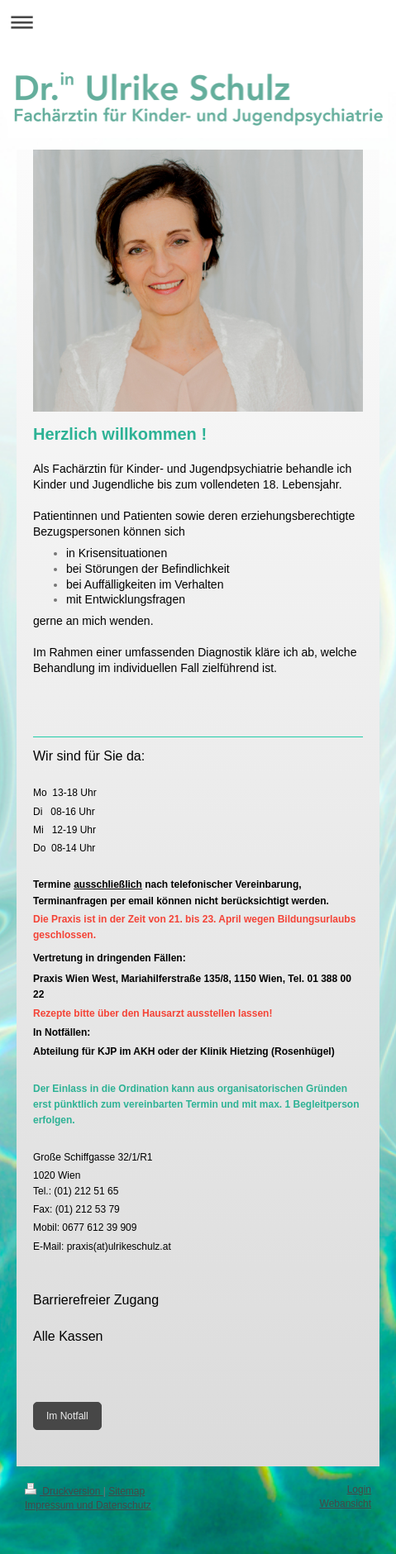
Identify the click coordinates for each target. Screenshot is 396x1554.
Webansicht (345, 1503)
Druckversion (64, 1491)
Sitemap (126, 1491)
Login (359, 1489)
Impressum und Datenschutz (88, 1505)
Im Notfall (67, 1416)
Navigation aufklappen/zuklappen (198, 22)
